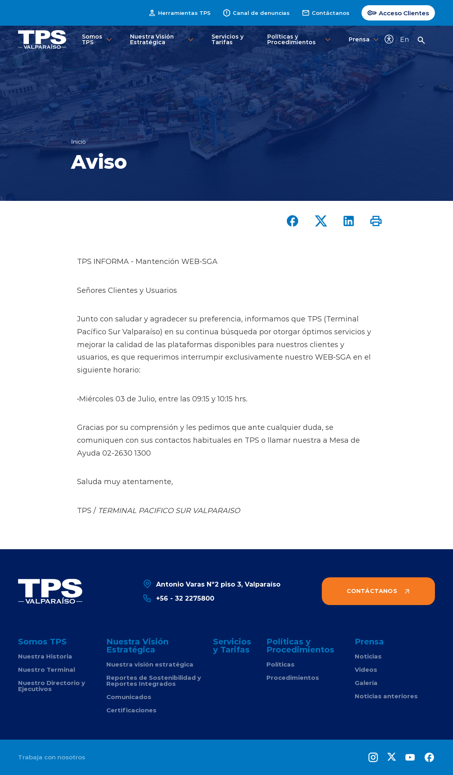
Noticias (368, 656)
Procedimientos (292, 678)
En (404, 39)
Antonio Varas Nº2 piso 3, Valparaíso (211, 584)
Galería (366, 683)
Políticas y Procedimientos (299, 39)
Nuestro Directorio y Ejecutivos (51, 686)
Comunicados (128, 697)
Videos (366, 670)
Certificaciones (131, 710)
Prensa (360, 39)
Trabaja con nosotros (51, 757)
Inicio (78, 142)
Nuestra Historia (45, 656)
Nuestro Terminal (46, 670)
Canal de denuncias (256, 13)
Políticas (280, 664)
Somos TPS (97, 39)
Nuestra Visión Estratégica (162, 39)
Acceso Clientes (398, 13)
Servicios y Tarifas (227, 39)
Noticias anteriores (386, 696)
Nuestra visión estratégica (149, 664)
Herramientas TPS (179, 13)
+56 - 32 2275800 (178, 598)
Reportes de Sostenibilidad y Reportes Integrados (153, 681)
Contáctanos (325, 13)
